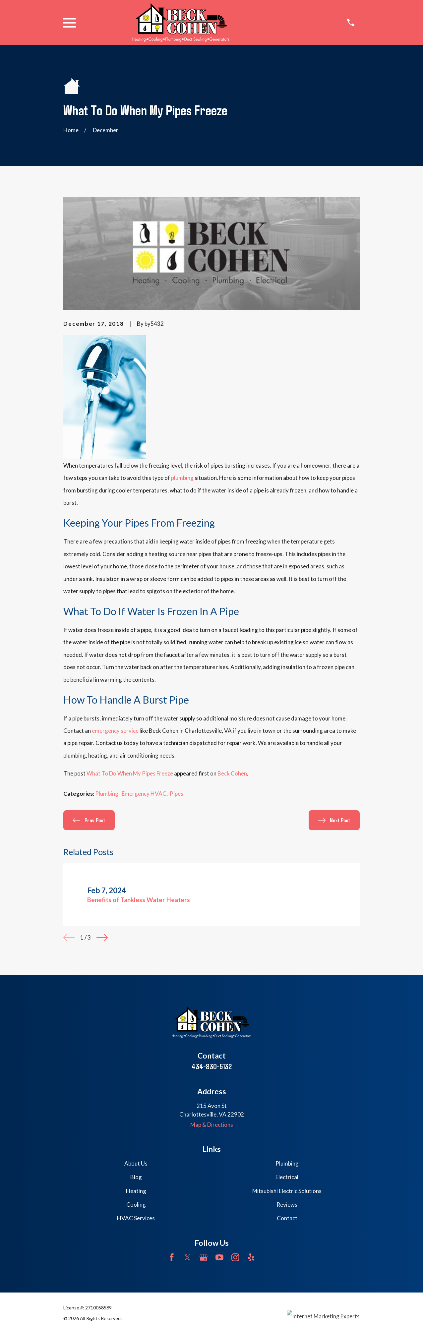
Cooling (136, 1204)
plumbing (182, 477)
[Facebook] (172, 1257)
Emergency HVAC (144, 793)
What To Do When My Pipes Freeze (130, 773)
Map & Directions (211, 1124)
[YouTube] (219, 1257)
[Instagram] (235, 1257)
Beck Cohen (232, 773)
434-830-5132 (212, 1066)
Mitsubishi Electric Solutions (287, 1190)
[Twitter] (188, 1257)
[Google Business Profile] (204, 1257)
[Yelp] (251, 1257)
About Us (136, 1163)
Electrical (286, 1177)
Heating (136, 1190)
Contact (287, 1218)
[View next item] (102, 937)
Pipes (176, 793)
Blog (136, 1177)
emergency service (115, 730)
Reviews (286, 1204)
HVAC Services (136, 1218)
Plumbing (106, 793)
